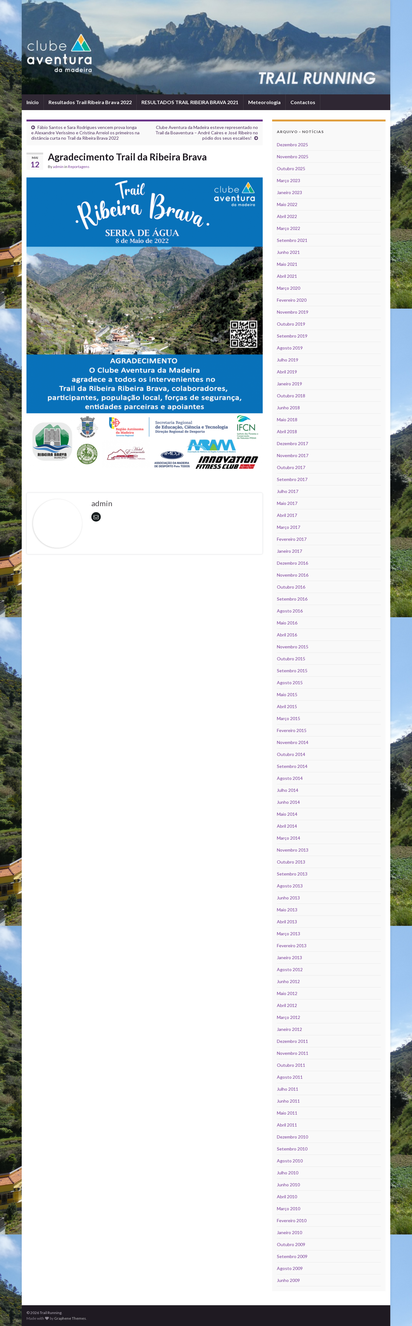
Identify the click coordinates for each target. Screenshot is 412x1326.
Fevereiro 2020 (291, 300)
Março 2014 (288, 838)
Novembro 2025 (292, 156)
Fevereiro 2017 (291, 539)
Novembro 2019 (292, 312)
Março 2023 (288, 180)
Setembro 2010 (292, 1148)
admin (58, 166)
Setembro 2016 (292, 598)
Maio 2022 (287, 204)
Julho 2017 (287, 491)
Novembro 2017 (292, 455)
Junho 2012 (288, 981)
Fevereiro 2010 (291, 1220)
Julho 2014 (287, 790)
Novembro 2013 (292, 850)
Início (32, 102)
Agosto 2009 (290, 1268)
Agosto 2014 (290, 778)
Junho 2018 (288, 407)
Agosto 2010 (290, 1160)
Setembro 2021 (292, 240)
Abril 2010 (287, 1196)
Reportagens (78, 166)
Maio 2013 (287, 909)
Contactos (302, 102)
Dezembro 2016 (292, 563)
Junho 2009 (288, 1280)
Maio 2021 (287, 264)
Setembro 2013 (292, 873)
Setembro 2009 (292, 1256)
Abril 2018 (287, 431)
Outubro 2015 (291, 658)
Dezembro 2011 (292, 1041)
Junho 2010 (288, 1184)
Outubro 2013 (291, 861)
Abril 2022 (287, 216)
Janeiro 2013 (289, 957)
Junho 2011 (288, 1101)
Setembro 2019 (292, 335)
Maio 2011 (287, 1113)
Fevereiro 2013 (291, 945)
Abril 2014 (287, 826)
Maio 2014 (287, 814)
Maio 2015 (287, 694)
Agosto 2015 (290, 682)
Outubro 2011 (291, 1065)
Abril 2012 (287, 1005)
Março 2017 (288, 527)
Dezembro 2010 (292, 1136)
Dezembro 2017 (292, 443)
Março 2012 (288, 1017)
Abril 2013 (287, 921)
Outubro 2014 (291, 754)
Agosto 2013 (290, 885)
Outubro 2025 (291, 168)
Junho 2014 (288, 802)
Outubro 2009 (291, 1244)
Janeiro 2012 (289, 1029)
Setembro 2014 (292, 766)
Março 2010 (288, 1208)
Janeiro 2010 (289, 1232)
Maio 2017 (287, 503)
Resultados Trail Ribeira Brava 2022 (90, 102)
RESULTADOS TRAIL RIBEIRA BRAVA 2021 (189, 102)
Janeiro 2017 (289, 551)
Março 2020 (288, 288)
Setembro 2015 (292, 670)
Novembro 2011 (292, 1053)
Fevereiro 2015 (291, 730)
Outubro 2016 (291, 587)
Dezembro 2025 (292, 144)
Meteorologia (264, 102)
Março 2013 (288, 933)
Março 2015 (288, 718)
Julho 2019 (287, 359)
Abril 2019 (287, 371)
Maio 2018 (287, 419)
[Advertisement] (144, 576)
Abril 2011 (287, 1124)
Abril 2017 (287, 515)
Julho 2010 (287, 1172)
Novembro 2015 (292, 646)
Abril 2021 (287, 276)
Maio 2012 (287, 993)
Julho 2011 (287, 1089)
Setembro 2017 (292, 479)
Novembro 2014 (292, 742)
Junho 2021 (288, 252)
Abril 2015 (287, 706)
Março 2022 (288, 228)
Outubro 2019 (291, 324)
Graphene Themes (70, 1318)
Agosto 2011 (290, 1077)
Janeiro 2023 (289, 192)
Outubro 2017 (291, 467)
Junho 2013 (288, 897)
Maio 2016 (287, 622)
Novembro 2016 (292, 575)
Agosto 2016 (290, 610)
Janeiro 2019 (289, 383)
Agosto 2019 (290, 347)
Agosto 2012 (290, 969)
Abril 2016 (287, 634)
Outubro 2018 (291, 395)
